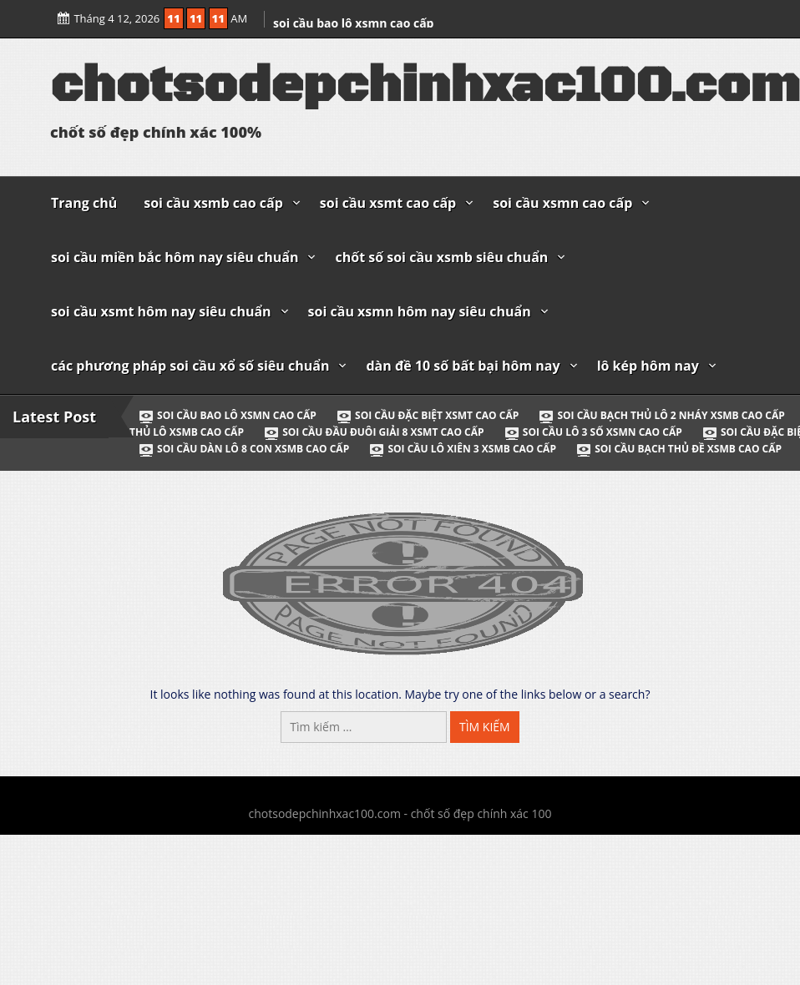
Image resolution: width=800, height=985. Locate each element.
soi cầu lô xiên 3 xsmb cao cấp (463, 449)
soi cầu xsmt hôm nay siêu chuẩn (161, 311)
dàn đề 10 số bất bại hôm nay (462, 365)
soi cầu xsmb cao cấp (213, 203)
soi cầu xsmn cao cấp (562, 203)
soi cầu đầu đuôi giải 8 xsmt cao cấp (375, 432)
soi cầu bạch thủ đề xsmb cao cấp (678, 449)
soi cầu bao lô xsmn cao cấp (353, 23)
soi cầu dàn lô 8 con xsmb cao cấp (245, 449)
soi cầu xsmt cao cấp (388, 203)
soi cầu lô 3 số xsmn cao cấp (594, 432)
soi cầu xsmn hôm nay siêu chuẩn (419, 311)
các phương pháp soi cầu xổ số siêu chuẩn (190, 365)
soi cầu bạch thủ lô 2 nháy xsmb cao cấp (662, 415)
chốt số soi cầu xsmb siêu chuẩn (441, 257)
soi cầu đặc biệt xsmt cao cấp (428, 415)
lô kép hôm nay (648, 365)
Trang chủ (84, 203)
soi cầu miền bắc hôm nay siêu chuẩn (174, 257)
